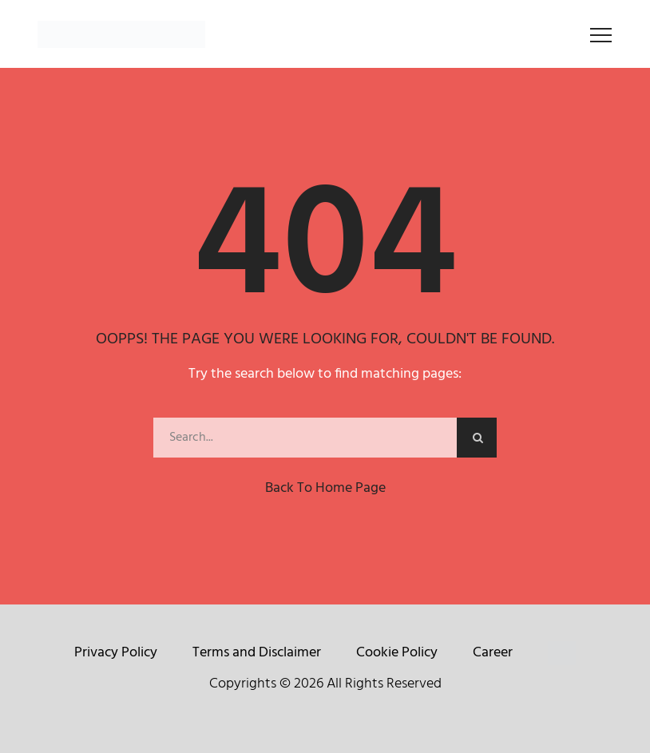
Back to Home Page (325, 488)
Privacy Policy (115, 652)
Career (493, 652)
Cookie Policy (397, 652)
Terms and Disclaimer (256, 652)
